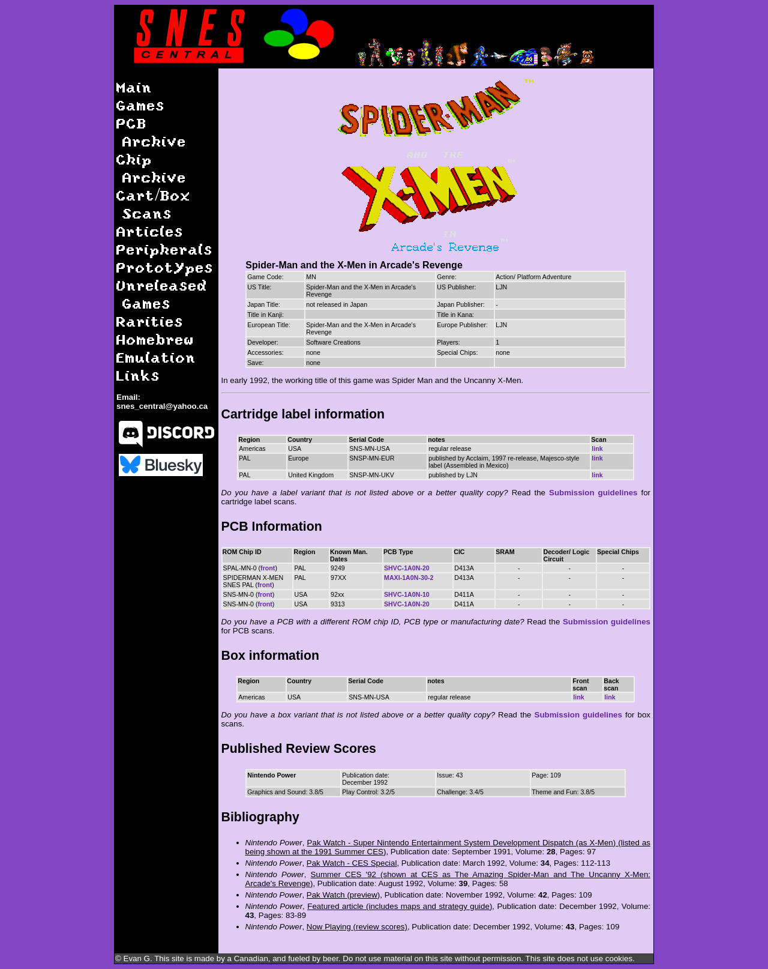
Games (140, 105)
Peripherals (164, 249)
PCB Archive (151, 132)
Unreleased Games (162, 294)
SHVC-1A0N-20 (407, 568)
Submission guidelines (593, 492)
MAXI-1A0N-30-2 (408, 577)
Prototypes (165, 267)
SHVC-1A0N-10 (407, 594)
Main (134, 87)
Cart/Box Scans (153, 204)
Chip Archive (151, 168)
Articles (150, 231)
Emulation (156, 357)
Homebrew (155, 339)
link (597, 448)
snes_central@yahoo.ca (162, 406)
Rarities (150, 321)
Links (138, 375)
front (267, 568)
